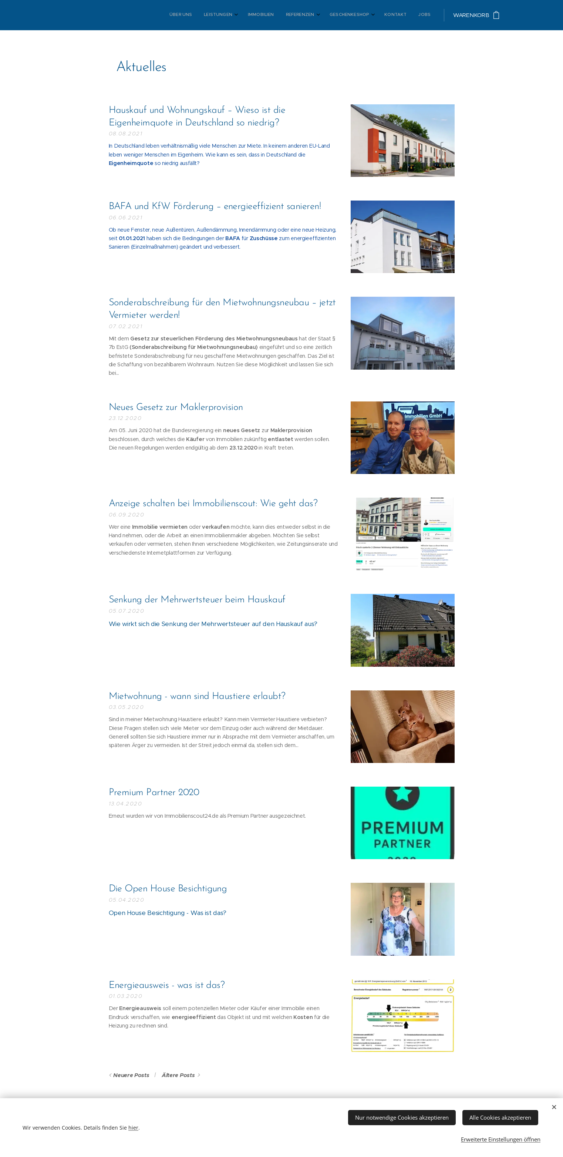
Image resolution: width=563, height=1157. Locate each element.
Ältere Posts (178, 1075)
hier (133, 1125)
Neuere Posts (131, 1075)
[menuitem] (350, 15)
